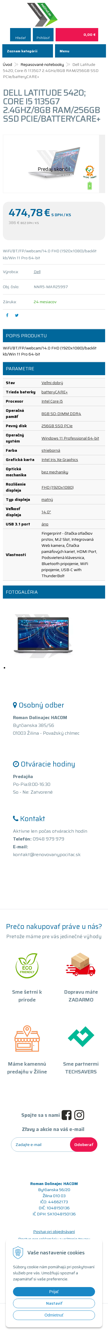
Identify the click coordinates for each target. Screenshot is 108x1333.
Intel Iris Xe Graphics (59, 459)
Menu (64, 51)
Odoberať (83, 1144)
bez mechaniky (54, 472)
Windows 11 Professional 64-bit (70, 438)
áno (44, 524)
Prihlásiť (43, 38)
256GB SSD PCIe (57, 426)
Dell (37, 272)
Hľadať (20, 38)
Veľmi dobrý (52, 382)
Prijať (54, 1291)
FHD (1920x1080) (57, 487)
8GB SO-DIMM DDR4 (61, 413)
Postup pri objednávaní (54, 1231)
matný (47, 499)
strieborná (50, 450)
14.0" (46, 512)
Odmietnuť (54, 1315)
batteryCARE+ (54, 392)
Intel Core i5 (52, 401)
